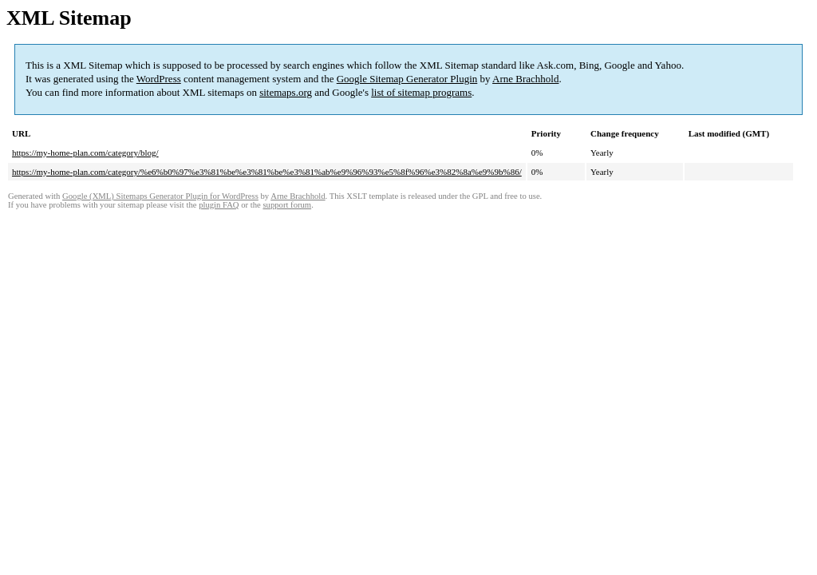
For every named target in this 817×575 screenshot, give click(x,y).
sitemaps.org (285, 92)
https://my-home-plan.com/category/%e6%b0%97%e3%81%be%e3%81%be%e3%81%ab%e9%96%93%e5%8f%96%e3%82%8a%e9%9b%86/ (267, 171)
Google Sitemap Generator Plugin (407, 79)
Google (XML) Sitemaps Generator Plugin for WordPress (160, 196)
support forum (286, 204)
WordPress (158, 79)
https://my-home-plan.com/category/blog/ (85, 152)
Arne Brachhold (525, 79)
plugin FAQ (219, 204)
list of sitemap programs (421, 92)
